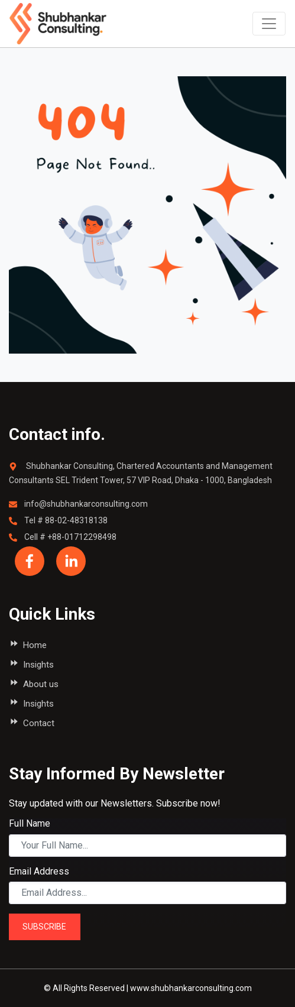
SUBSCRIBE (44, 926)
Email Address (39, 871)
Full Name (29, 823)
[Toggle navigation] (269, 23)
